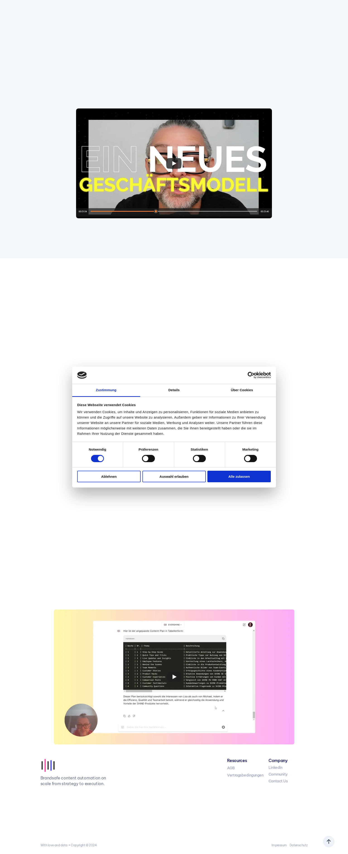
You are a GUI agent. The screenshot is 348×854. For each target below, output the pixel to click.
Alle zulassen (239, 476)
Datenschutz (299, 845)
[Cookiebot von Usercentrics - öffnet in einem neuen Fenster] (251, 375)
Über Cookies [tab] (242, 390)
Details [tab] (174, 390)
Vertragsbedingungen (245, 775)
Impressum (279, 845)
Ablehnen (109, 476)
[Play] (174, 163)
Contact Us (278, 781)
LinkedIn (275, 767)
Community (278, 774)
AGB (231, 768)
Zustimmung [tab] (106, 390)
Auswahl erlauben (173, 476)
